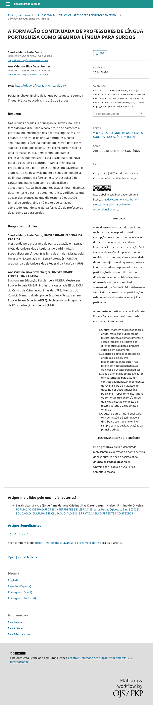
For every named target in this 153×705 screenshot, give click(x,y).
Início (11, 15)
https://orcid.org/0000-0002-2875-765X (28, 60)
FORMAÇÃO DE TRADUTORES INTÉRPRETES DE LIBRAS (52, 509)
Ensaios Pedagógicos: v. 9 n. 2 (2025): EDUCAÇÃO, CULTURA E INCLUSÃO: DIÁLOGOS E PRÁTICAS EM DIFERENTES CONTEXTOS (78, 511)
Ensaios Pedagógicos (27, 4)
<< (9, 534)
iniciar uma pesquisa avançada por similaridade (66, 543)
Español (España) (19, 586)
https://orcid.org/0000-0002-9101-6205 (28, 74)
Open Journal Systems (22, 557)
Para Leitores (16, 622)
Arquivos (24, 15)
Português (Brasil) (20, 592)
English (13, 580)
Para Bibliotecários (19, 634)
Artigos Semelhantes (24, 525)
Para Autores (15, 628)
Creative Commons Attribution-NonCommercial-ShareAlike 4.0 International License (116, 204)
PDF (101, 53)
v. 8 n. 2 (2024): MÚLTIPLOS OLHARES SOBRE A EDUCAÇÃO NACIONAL (76, 15)
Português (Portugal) (22, 598)
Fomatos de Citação (108, 114)
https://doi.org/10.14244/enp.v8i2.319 (40, 85)
